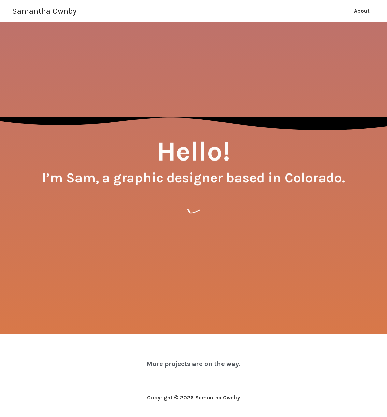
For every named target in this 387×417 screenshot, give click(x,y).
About (362, 11)
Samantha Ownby (44, 11)
